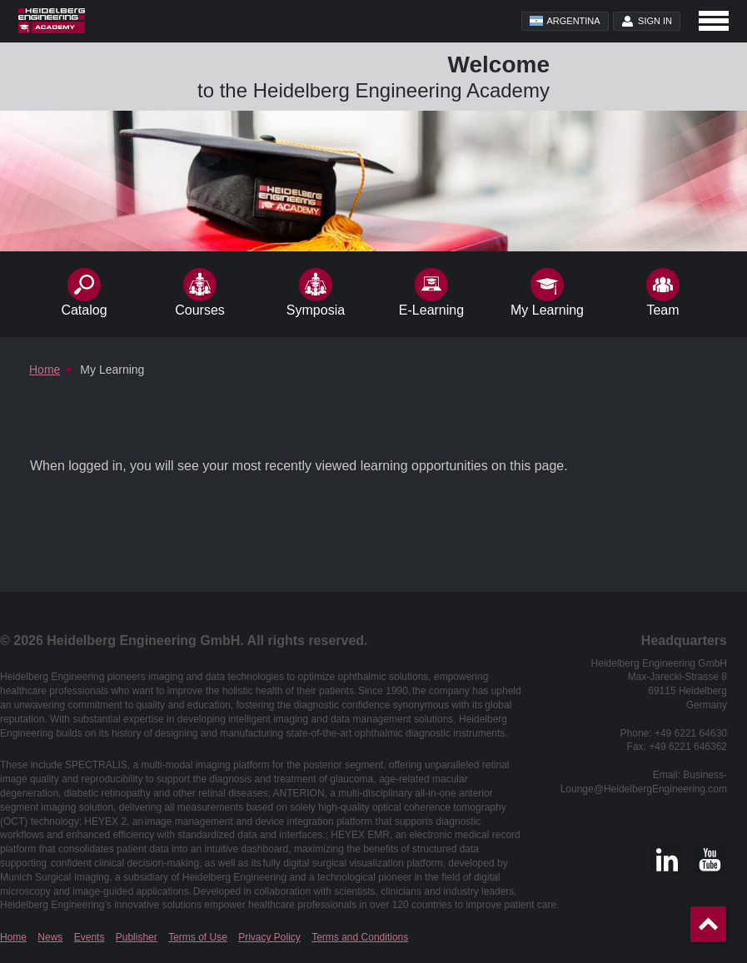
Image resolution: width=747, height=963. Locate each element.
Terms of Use (197, 937)
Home (13, 937)
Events (89, 937)
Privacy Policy (269, 937)
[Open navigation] (713, 20)
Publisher (136, 937)
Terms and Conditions (359, 937)
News (49, 937)
